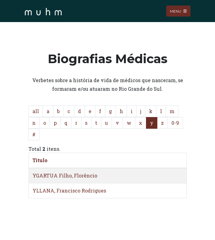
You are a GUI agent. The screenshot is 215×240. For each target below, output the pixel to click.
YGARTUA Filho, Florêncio (65, 175)
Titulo (40, 160)
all (36, 111)
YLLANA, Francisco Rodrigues (69, 190)
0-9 (175, 123)
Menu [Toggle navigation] (178, 11)
